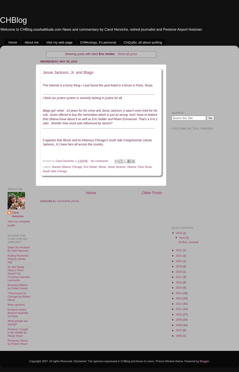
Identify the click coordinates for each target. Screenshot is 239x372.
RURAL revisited (188, 242)
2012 (179, 303)
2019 (179, 266)
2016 (179, 282)
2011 (179, 309)
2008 (179, 325)
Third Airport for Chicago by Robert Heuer (19, 296)
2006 (179, 335)
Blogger (204, 361)
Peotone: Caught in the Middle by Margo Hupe (18, 332)
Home (12, 42)
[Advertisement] (21, 114)
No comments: (100, 161)
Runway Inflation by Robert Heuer (18, 287)
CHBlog (13, 20)
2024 (179, 233)
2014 (179, 293)
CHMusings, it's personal (98, 42)
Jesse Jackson (117, 166)
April (182, 237)
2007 (179, 330)
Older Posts (152, 193)
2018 (179, 271)
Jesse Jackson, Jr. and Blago (68, 72)
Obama (131, 166)
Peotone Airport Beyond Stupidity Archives (18, 313)
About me (32, 42)
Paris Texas (145, 166)
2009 (179, 319)
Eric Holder (90, 166)
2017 (179, 277)
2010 (179, 314)
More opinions (16, 304)
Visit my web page (59, 42)
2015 (179, 287)
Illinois (102, 166)
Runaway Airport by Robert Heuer (18, 342)
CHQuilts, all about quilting (143, 42)
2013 (179, 298)
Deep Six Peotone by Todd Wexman (19, 249)
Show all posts (127, 54)
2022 (179, 250)
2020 (179, 261)
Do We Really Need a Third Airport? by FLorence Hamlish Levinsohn (19, 274)
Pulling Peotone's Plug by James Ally (18, 259)
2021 (179, 255)
